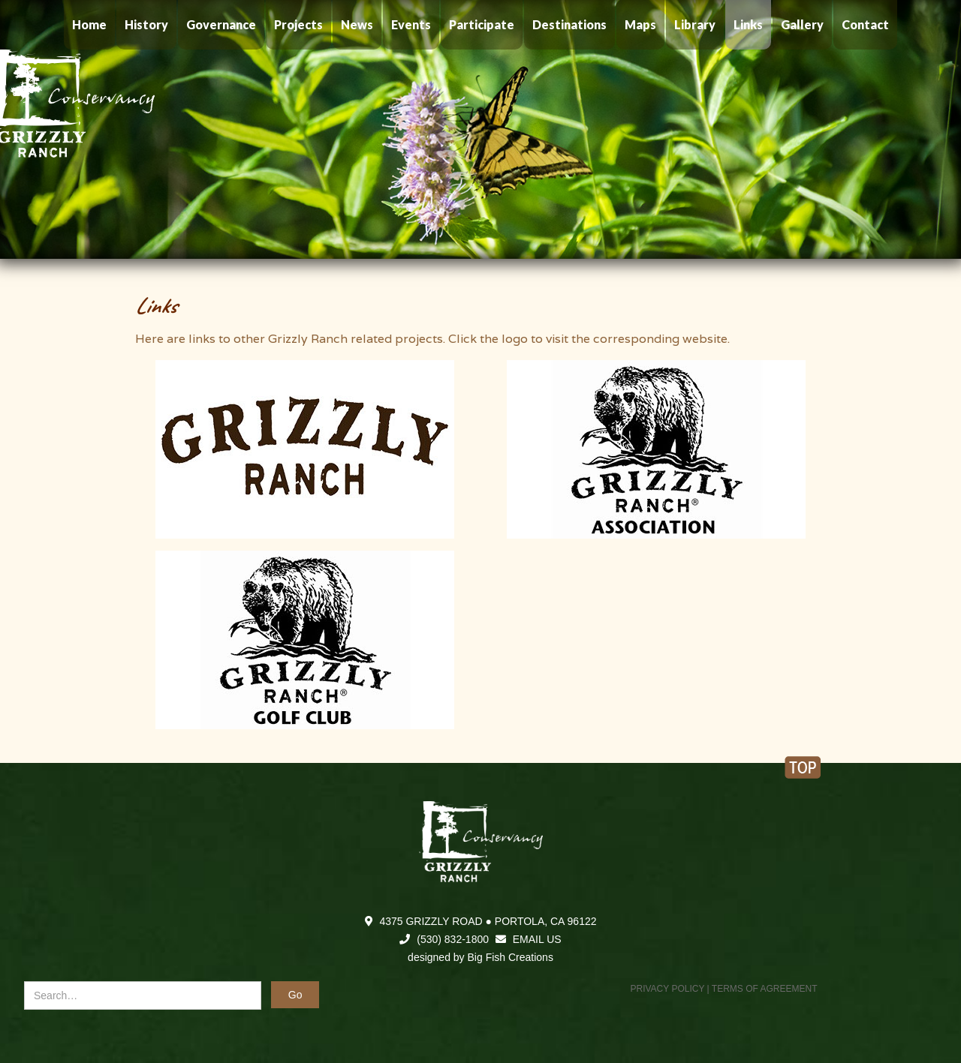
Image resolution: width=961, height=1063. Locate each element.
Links (748, 24)
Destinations (569, 24)
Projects (298, 24)
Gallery (802, 24)
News (357, 24)
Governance (221, 24)
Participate (481, 24)
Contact (865, 24)
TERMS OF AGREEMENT (765, 988)
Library (694, 24)
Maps (640, 24)
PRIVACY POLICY (668, 988)
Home (89, 24)
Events (411, 24)
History (146, 24)
